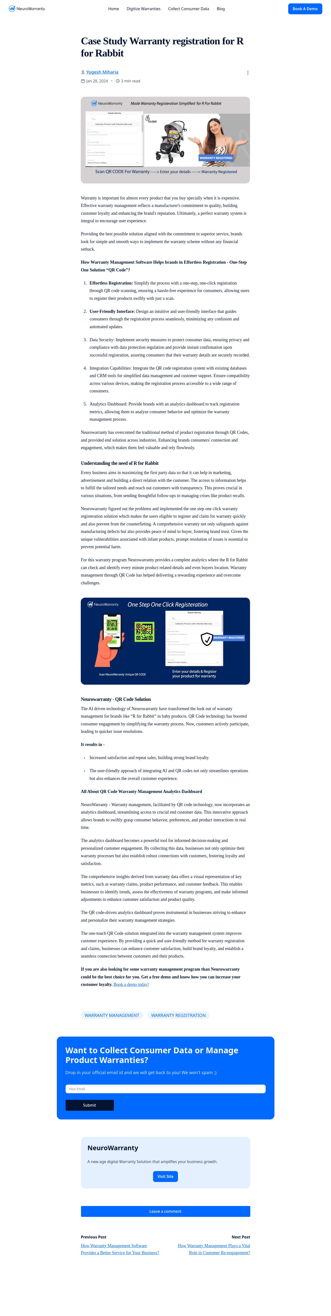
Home (113, 8)
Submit (89, 1105)
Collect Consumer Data (188, 8)
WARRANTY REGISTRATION (178, 1015)
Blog (221, 8)
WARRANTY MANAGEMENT (112, 1015)
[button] (247, 72)
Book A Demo (305, 8)
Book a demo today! (131, 984)
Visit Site (166, 1176)
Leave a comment (165, 1211)
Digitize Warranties (144, 8)
